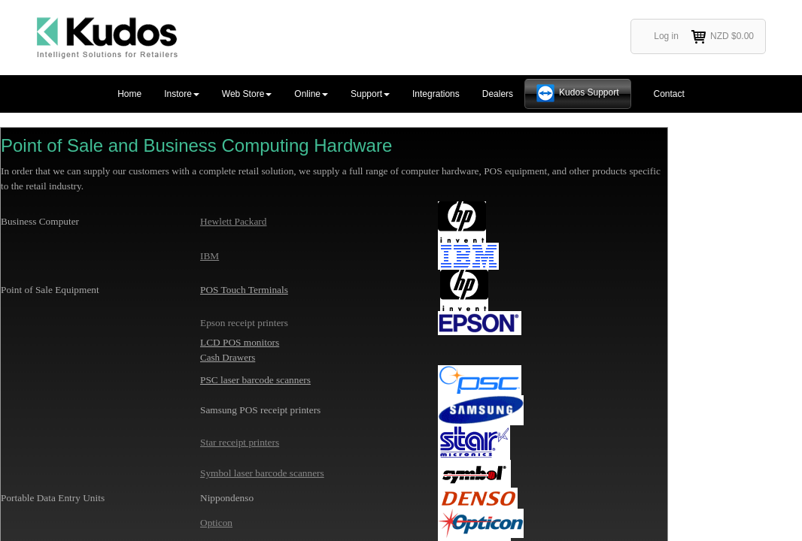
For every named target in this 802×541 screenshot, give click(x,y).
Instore (181, 94)
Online (311, 94)
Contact (669, 94)
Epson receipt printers (244, 322)
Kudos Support (588, 92)
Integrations (436, 94)
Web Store (247, 94)
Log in (666, 36)
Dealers (497, 94)
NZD (722, 37)
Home (129, 94)
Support (370, 94)
